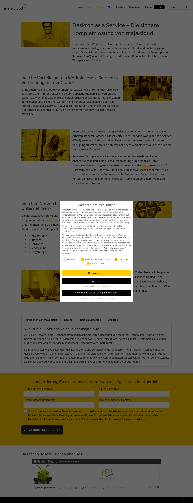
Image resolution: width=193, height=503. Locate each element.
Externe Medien (96, 263)
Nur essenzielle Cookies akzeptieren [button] (96, 287)
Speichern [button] (96, 281)
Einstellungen (101, 250)
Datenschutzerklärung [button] (98, 298)
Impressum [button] (111, 298)
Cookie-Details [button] (83, 298)
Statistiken (121, 259)
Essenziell (69, 259)
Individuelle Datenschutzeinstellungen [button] (96, 292)
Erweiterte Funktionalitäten (95, 259)
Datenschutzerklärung (114, 248)
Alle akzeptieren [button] (96, 273)
